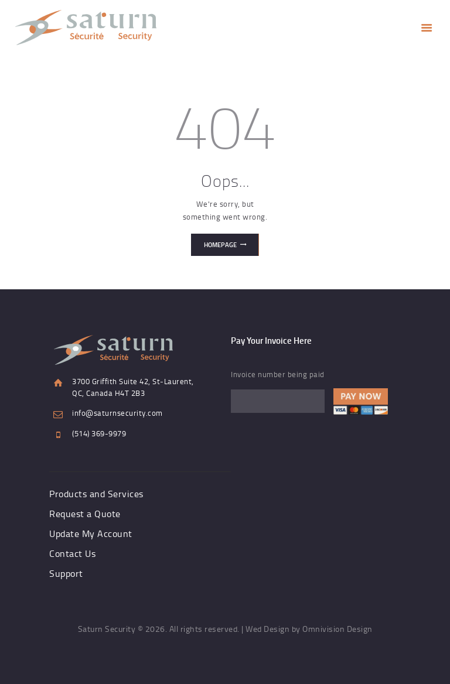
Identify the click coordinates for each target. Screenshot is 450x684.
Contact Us (72, 553)
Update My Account (90, 533)
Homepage (220, 244)
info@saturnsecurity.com (117, 413)
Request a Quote (85, 513)
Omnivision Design (337, 628)
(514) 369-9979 (99, 433)
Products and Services (96, 493)
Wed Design (267, 628)
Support (66, 573)
